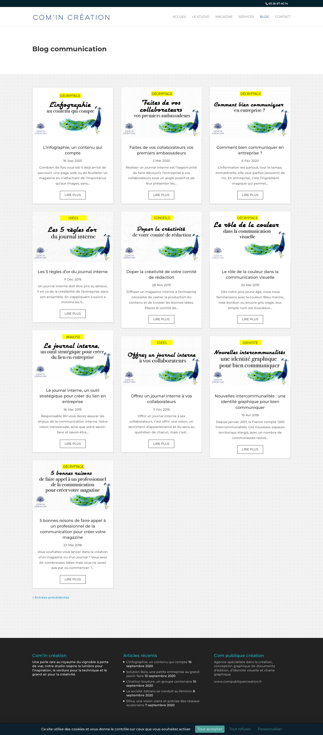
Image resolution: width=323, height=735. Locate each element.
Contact (283, 17)
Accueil (179, 17)
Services (246, 17)
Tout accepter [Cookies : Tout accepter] (209, 729)
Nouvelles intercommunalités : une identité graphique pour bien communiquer (250, 402)
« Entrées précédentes (50, 597)
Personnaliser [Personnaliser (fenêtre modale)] (270, 729)
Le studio (201, 17)
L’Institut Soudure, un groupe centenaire (159, 681)
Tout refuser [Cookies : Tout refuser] (240, 729)
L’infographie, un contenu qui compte (157, 662)
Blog (264, 17)
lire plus (73, 195)
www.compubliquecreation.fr (238, 681)
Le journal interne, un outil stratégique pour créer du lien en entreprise (72, 396)
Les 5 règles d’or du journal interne (73, 271)
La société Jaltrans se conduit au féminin (159, 691)
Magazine (224, 17)
